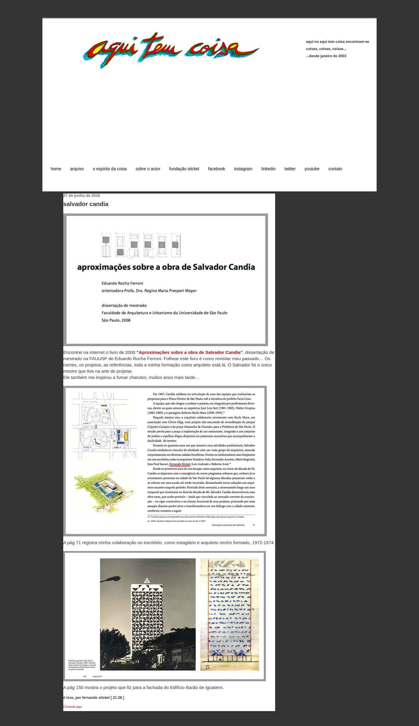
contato (335, 168)
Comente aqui (72, 706)
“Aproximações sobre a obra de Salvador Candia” (189, 352)
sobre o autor (148, 168)
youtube (312, 168)
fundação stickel (184, 168)
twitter (289, 168)
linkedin (268, 168)
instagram (243, 168)
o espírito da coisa (110, 168)
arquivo (77, 168)
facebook (216, 168)
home (56, 168)
